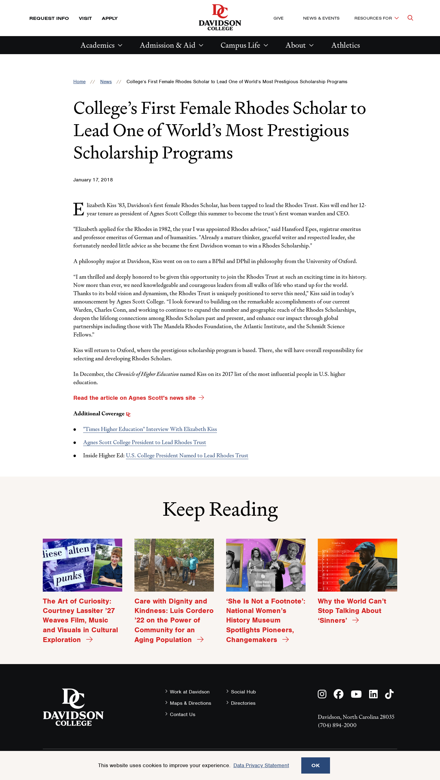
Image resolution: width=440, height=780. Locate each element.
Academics (97, 45)
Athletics (345, 45)
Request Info (49, 18)
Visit (85, 18)
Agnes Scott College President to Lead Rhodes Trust (144, 442)
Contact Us (182, 714)
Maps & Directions (190, 703)
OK (315, 765)
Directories (243, 703)
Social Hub (243, 692)
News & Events (321, 18)
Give (278, 18)
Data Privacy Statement (261, 765)
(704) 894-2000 (337, 725)
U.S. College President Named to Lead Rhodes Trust (187, 455)
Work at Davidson (190, 692)
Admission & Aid (168, 45)
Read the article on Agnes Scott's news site (134, 398)
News (106, 82)
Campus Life (240, 45)
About (295, 45)
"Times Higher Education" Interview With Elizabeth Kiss (150, 429)
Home (79, 82)
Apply (110, 18)
